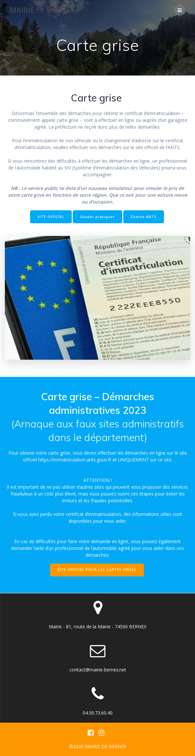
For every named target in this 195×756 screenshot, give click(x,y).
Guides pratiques (97, 217)
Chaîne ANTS (144, 217)
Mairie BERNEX (42, 10)
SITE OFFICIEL (51, 217)
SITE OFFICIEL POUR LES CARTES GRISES (97, 569)
